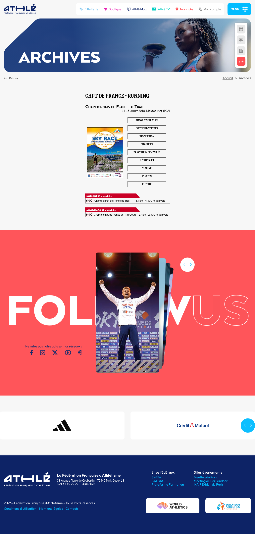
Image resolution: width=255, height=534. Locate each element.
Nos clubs (184, 9)
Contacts (72, 508)
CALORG (158, 481)
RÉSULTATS (147, 160)
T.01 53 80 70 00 (67, 483)
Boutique (112, 9)
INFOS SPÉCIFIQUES (147, 128)
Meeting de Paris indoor (211, 481)
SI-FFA (156, 477)
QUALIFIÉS (147, 144)
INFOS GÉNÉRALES (147, 120)
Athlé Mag (136, 9)
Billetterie (88, 9)
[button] (191, 269)
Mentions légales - (52, 508)
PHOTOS (147, 176)
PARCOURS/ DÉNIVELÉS (146, 152)
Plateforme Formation (168, 484)
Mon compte (210, 9)
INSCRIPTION (146, 136)
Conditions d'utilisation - (21, 508)
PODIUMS (146, 168)
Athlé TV (161, 9)
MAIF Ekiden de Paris (209, 484)
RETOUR (147, 184)
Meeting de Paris (206, 477)
